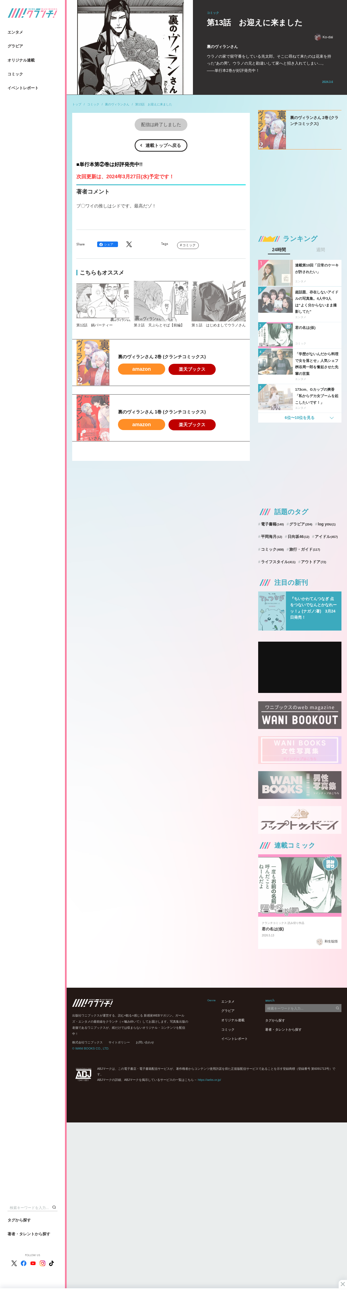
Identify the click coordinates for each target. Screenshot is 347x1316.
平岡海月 (271, 536)
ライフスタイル (278, 562)
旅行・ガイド (304, 549)
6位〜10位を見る (300, 417)
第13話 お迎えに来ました (153, 104)
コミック (15, 74)
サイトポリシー (119, 1042)
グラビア (15, 46)
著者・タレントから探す (28, 1234)
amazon (141, 369)
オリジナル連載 (21, 60)
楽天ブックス (192, 369)
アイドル (326, 536)
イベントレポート (23, 88)
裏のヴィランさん (117, 104)
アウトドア (313, 562)
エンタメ (15, 32)
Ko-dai (323, 37)
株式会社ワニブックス (87, 1042)
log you (327, 524)
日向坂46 (298, 536)
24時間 (279, 250)
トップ (76, 104)
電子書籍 (272, 524)
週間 (320, 250)
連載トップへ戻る (163, 145)
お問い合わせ (145, 1042)
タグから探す (19, 1220)
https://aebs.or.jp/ (209, 1079)
